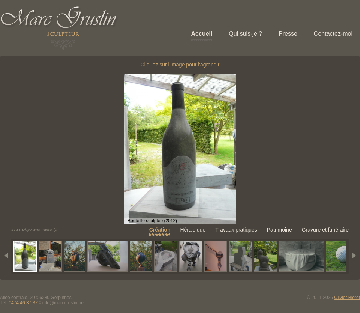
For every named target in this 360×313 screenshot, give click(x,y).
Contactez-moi (333, 33)
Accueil (202, 33)
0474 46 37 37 (23, 302)
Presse (288, 33)
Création (160, 230)
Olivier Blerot (347, 297)
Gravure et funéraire (325, 230)
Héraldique (193, 230)
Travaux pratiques (236, 230)
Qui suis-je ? (245, 33)
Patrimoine (279, 230)
